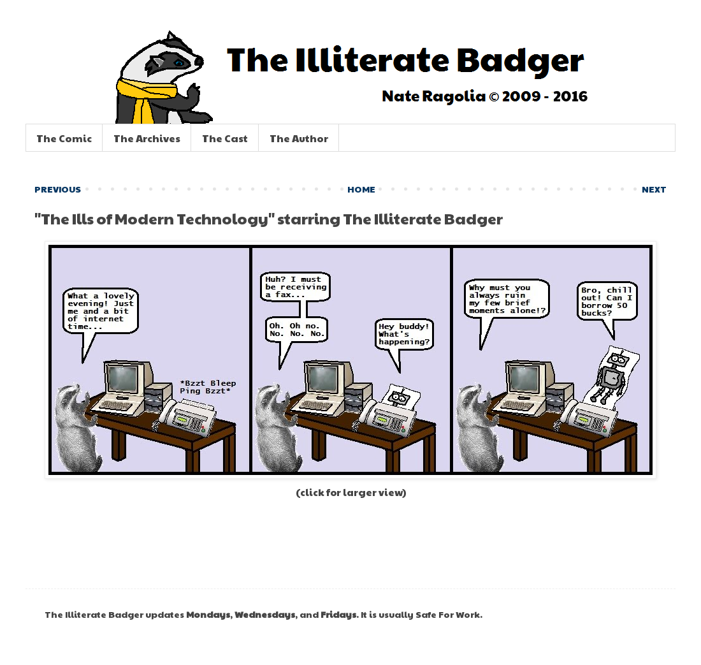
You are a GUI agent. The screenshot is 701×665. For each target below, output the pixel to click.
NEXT (654, 188)
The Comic (64, 138)
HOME (361, 188)
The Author (299, 138)
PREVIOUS (57, 188)
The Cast (225, 138)
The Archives (146, 138)
